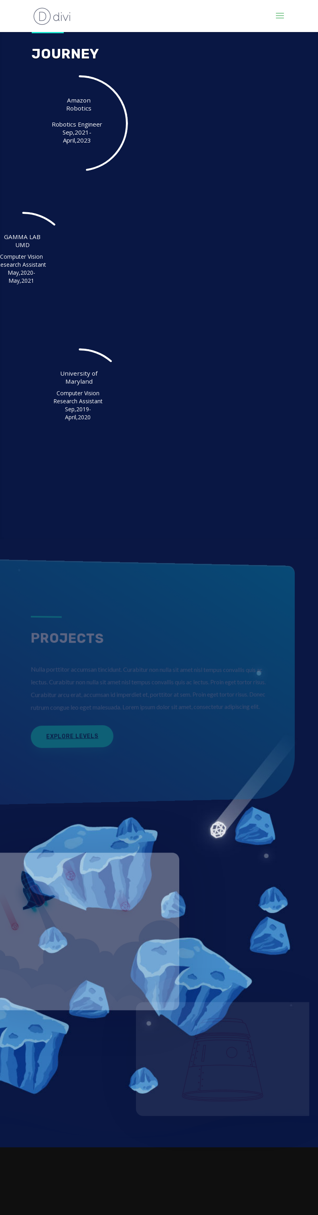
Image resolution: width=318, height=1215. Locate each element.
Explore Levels (70, 736)
